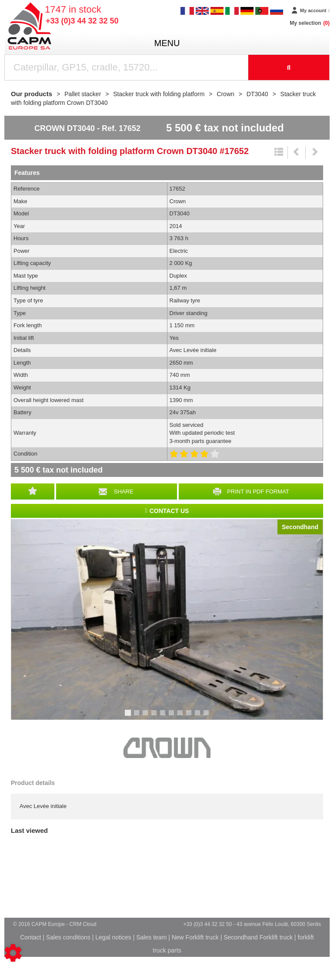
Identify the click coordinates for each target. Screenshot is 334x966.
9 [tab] (198, 716)
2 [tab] (138, 716)
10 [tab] (209, 716)
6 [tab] (172, 716)
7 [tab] (181, 716)
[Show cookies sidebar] (13, 953)
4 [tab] (155, 716)
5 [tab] (164, 716)
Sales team (151, 937)
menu (167, 43)
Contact (30, 937)
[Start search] (289, 67)
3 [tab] (146, 716)
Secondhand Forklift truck (258, 937)
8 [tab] (190, 716)
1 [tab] (129, 716)
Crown (167, 748)
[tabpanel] (167, 619)
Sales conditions (68, 937)
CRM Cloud (83, 924)
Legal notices (113, 937)
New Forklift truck (195, 937)
